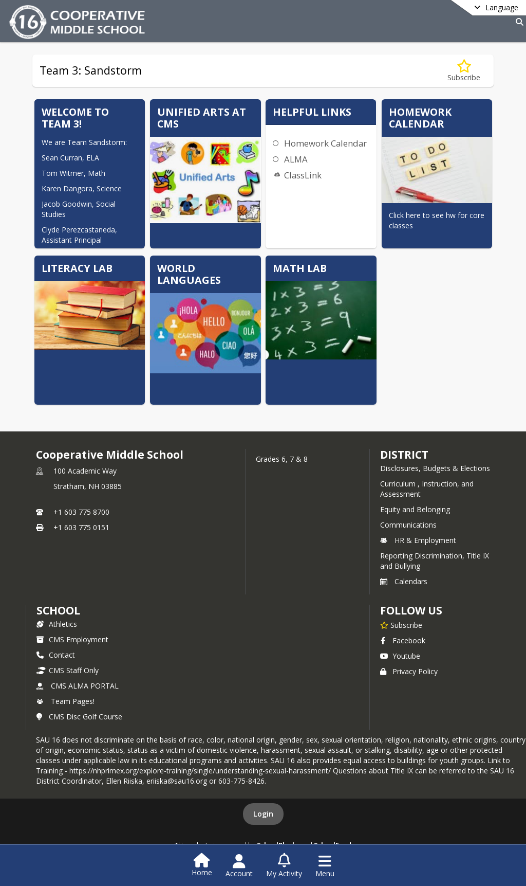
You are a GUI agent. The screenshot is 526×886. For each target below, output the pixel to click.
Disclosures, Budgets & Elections (435, 468)
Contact (55, 655)
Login (263, 814)
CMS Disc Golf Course (79, 716)
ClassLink (303, 175)
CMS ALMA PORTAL (77, 686)
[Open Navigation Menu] (324, 866)
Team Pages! (65, 701)
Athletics (56, 624)
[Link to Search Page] (517, 22)
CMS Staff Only (67, 670)
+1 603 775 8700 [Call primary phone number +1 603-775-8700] (81, 512)
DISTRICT (404, 454)
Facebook (402, 640)
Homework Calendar (325, 143)
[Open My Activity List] (284, 866)
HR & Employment (418, 540)
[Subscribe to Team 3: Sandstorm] (463, 71)
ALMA (296, 159)
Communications (408, 525)
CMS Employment (72, 639)
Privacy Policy (409, 671)
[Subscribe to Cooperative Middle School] (401, 624)
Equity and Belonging (415, 509)
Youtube (400, 656)
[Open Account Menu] (239, 866)
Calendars (403, 581)
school (58, 610)
